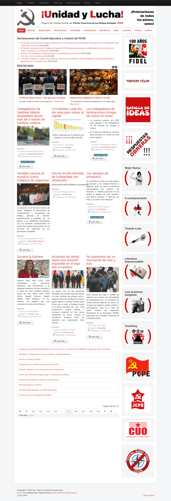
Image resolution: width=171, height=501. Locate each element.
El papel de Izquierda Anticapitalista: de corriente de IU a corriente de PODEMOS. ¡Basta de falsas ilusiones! (64, 349)
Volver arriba (148, 495)
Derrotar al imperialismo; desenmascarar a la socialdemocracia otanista (51, 53)
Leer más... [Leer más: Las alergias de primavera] (95, 222)
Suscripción (44, 3)
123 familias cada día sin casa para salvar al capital (68, 112)
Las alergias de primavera (97, 175)
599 (98, 411)
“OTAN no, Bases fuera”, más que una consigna (42, 98)
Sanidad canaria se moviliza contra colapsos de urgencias (33, 176)
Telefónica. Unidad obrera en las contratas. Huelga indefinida (44, 354)
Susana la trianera (30, 256)
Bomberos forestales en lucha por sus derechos (39, 380)
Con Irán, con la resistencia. (33, 56)
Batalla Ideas (45, 30)
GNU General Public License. (64, 493)
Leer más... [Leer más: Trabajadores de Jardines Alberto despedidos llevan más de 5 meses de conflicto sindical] (25, 166)
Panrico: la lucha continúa (30, 359)
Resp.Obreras (60, 30)
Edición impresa (73, 3)
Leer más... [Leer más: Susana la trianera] (25, 322)
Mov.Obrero (104, 30)
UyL (19, 3)
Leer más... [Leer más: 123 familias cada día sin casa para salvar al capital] (60, 156)
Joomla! (20, 493)
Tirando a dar (33, 314)
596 (76, 411)
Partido (138, 30)
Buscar (87, 3)
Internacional (90, 30)
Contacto (31, 3)
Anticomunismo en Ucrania (30, 385)
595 (68, 411)
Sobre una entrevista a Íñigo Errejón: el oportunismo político (44, 375)
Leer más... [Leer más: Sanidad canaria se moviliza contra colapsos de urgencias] (25, 250)
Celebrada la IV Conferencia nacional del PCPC (39, 364)
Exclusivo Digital (27, 162)
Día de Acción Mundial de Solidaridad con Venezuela (68, 176)
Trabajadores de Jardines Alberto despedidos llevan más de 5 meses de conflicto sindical (31, 116)
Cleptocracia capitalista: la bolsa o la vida (90, 98)
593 (55, 411)
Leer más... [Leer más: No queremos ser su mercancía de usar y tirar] (95, 337)
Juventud (127, 30)
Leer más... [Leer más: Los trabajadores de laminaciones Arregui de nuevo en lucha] (98, 158)
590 (33, 411)
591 (40, 411)
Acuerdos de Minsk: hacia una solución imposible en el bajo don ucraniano (66, 262)
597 (83, 411)
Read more (59, 101)
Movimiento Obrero (36, 154)
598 (90, 411)
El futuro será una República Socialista (35, 395)
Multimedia (67, 194)
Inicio (21, 30)
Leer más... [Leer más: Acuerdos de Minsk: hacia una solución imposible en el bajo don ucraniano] (60, 341)
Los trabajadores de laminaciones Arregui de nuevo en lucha (101, 112)
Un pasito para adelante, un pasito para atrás (38, 390)
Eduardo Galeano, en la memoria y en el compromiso (41, 369)
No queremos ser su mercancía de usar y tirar (101, 260)
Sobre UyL (57, 3)
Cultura (148, 30)
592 (48, 411)
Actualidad (75, 30)
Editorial (31, 30)
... (62, 411)
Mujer (116, 30)
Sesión (98, 3)
